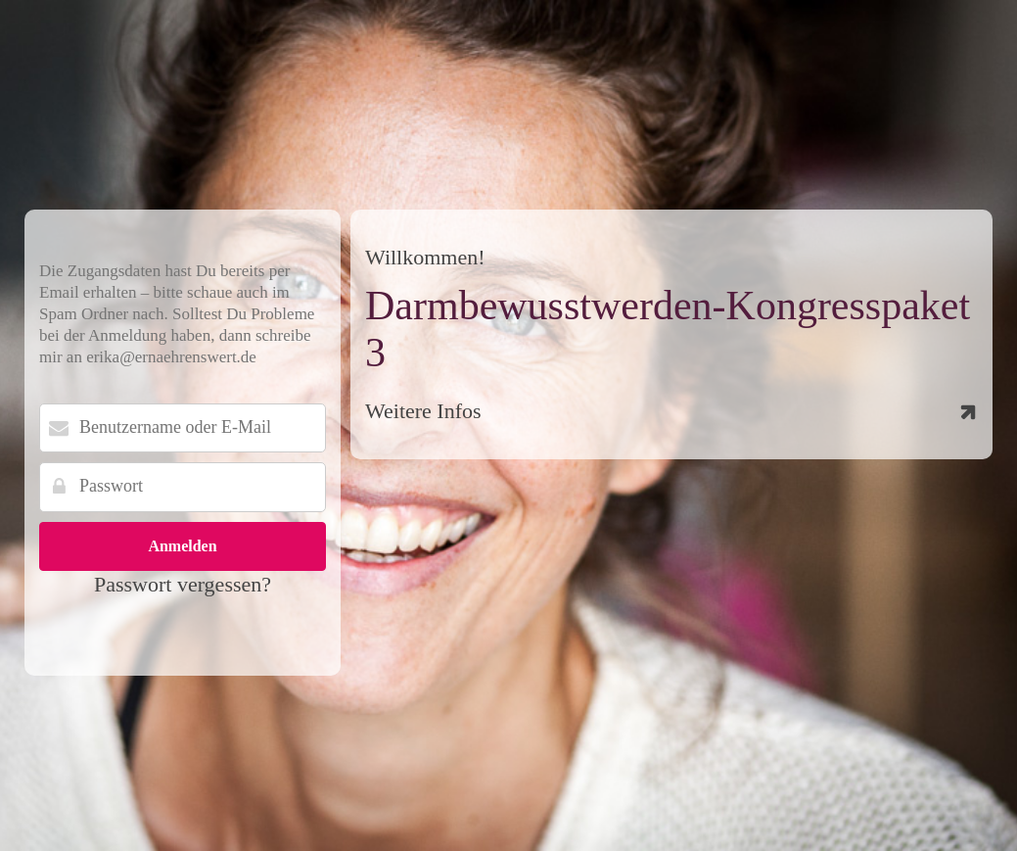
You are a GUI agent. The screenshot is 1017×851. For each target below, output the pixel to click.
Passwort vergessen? (182, 584)
